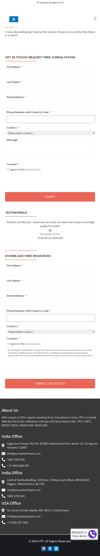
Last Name (14, 81)
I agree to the (25, 169)
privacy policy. (33, 169)
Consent (13, 164)
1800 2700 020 (16, 459)
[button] (95, 20)
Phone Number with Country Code (29, 112)
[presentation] (32, 180)
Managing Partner (50, 233)
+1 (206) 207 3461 (17, 522)
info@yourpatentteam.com (24, 453)
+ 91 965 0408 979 (18, 466)
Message (12, 139)
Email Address (17, 96)
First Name (15, 66)
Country (13, 127)
